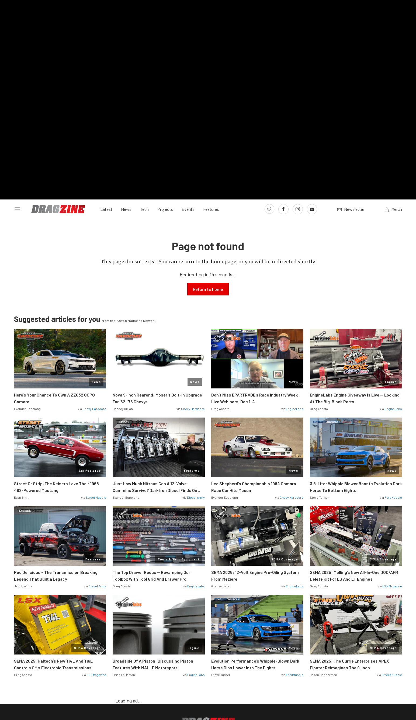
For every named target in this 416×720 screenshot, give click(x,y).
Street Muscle (96, 402)
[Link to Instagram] (298, 114)
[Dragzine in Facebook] (194, 644)
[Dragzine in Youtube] (222, 644)
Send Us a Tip (207, 661)
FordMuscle (393, 402)
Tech (144, 113)
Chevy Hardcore (94, 313)
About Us (138, 661)
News (126, 113)
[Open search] (269, 113)
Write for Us (244, 661)
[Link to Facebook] (283, 114)
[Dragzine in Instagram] (208, 644)
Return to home (208, 193)
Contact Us (170, 661)
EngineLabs (294, 313)
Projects (165, 113)
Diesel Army (196, 402)
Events (188, 113)
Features (211, 113)
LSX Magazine (392, 490)
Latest (106, 113)
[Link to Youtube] (312, 114)
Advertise (277, 661)
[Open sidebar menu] (17, 113)
